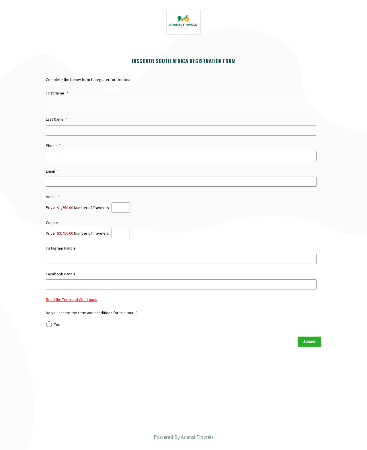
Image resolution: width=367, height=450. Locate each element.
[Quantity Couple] (121, 233)
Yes (57, 324)
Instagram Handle (61, 248)
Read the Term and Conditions (71, 299)
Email (52, 171)
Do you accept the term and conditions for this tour (92, 312)
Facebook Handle (61, 274)
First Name (57, 93)
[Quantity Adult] (121, 207)
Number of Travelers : (92, 207)
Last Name (57, 119)
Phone (53, 145)
